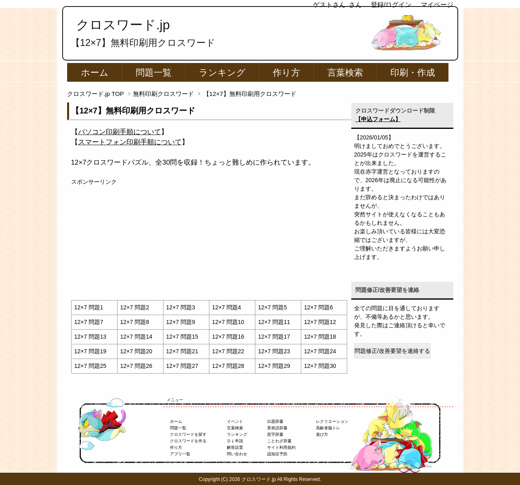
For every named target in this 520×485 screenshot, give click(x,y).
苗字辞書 (275, 434)
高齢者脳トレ (328, 428)
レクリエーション (332, 421)
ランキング (222, 72)
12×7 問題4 (226, 307)
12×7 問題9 (180, 322)
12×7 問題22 (228, 351)
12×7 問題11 (274, 322)
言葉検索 (345, 72)
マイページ (437, 4)
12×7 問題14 (136, 336)
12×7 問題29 (274, 366)
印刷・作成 (412, 72)
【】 (119, 132)
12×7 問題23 (274, 351)
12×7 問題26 (136, 366)
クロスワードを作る (188, 441)
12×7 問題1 (88, 307)
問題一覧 (154, 72)
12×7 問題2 (134, 307)
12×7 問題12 (320, 322)
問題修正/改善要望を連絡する (392, 351)
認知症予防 (277, 454)
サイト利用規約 (281, 447)
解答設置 (235, 447)
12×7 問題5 (272, 307)
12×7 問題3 (180, 307)
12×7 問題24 (320, 351)
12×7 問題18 (320, 336)
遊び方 (322, 434)
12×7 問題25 (90, 366)
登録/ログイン (391, 4)
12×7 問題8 (134, 322)
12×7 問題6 (318, 307)
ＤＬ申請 (235, 441)
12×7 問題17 (274, 336)
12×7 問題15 (182, 336)
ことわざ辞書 (279, 441)
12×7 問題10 (228, 322)
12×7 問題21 (182, 351)
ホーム (95, 72)
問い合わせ (237, 454)
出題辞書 (275, 421)
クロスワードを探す (188, 434)
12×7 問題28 (228, 366)
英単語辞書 (277, 428)
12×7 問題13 (90, 336)
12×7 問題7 (88, 322)
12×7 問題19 (90, 351)
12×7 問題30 (320, 366)
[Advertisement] (209, 243)
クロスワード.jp (123, 24)
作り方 (286, 72)
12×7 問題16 (228, 336)
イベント (235, 421)
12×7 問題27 (182, 366)
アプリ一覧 (180, 454)
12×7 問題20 (136, 351)
